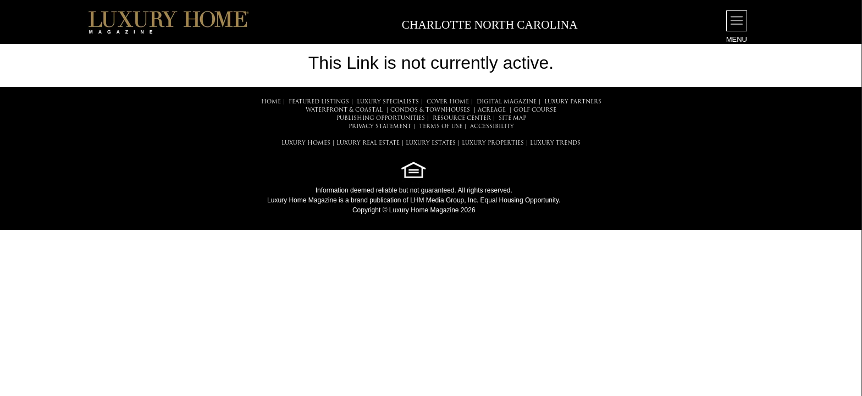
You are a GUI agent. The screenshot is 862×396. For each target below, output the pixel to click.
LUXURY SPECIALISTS (388, 102)
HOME (271, 102)
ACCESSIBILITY (492, 127)
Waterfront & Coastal (344, 110)
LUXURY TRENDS (555, 143)
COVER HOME (448, 102)
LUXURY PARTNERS (572, 102)
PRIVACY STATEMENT (380, 127)
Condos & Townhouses (430, 110)
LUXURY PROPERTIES (493, 143)
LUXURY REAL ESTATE (368, 143)
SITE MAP (512, 119)
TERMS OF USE (440, 127)
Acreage (492, 110)
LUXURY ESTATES (431, 143)
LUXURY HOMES (305, 143)
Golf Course (534, 110)
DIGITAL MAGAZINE (507, 102)
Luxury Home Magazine (302, 200)
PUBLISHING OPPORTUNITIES (380, 119)
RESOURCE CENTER (462, 119)
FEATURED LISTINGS (319, 102)
